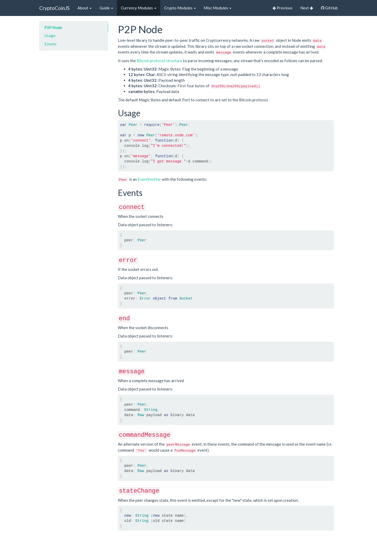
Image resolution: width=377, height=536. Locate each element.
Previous (282, 7)
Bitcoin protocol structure (159, 60)
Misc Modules (217, 7)
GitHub (329, 7)
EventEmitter (149, 179)
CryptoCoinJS (54, 8)
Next (306, 7)
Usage (50, 35)
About (84, 7)
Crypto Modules (180, 7)
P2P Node (53, 27)
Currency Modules (138, 7)
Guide (106, 7)
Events (51, 44)
